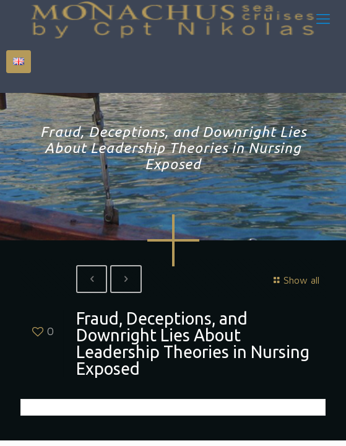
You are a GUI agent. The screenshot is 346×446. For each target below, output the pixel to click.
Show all (294, 280)
